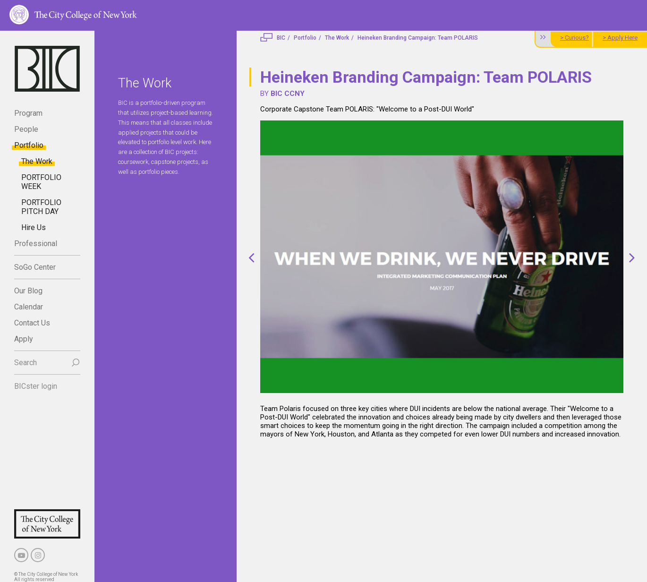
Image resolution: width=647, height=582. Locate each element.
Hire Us (33, 227)
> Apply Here (620, 37)
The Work (36, 161)
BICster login (35, 386)
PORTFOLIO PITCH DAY (41, 207)
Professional (35, 243)
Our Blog (28, 290)
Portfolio (28, 145)
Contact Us (32, 322)
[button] (251, 257)
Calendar (28, 306)
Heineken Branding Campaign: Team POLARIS (418, 37)
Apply (23, 338)
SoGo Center (35, 267)
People (26, 129)
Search (25, 362)
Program (28, 113)
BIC (281, 37)
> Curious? (574, 37)
